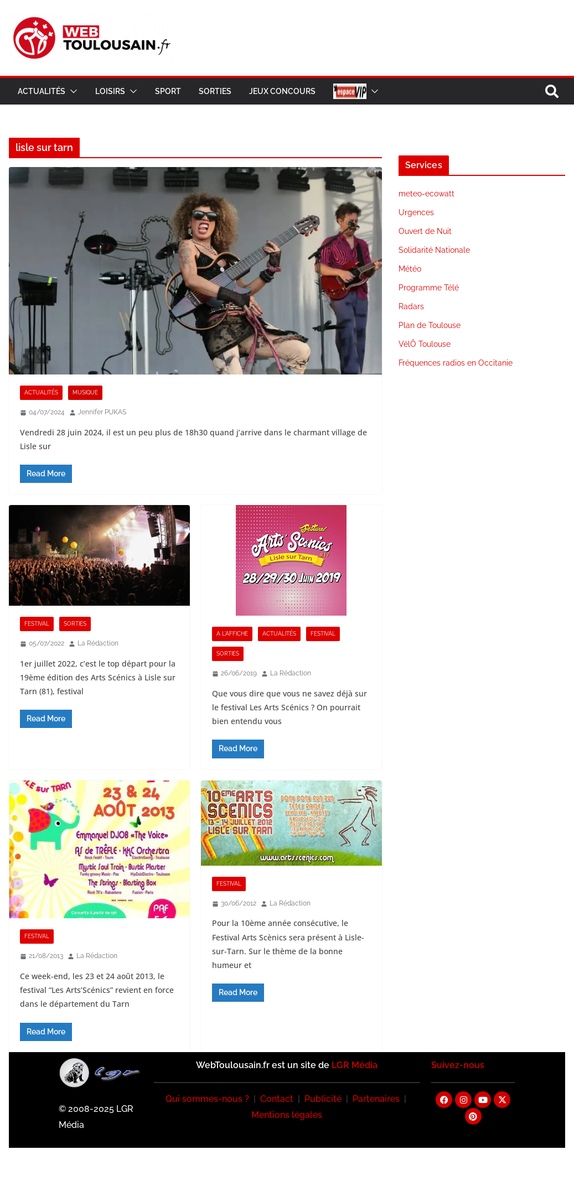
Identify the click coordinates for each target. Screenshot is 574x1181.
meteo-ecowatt (426, 193)
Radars (411, 306)
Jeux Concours (282, 91)
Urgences (416, 212)
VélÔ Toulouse (425, 344)
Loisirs (110, 91)
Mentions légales (286, 1115)
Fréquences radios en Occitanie (456, 362)
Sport (168, 91)
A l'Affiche (232, 634)
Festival (36, 624)
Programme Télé (429, 287)
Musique (85, 392)
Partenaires (376, 1099)
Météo (410, 268)
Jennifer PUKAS (102, 412)
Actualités (41, 91)
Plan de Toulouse (430, 325)
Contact (276, 1099)
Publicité (323, 1099)
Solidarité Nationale (434, 250)
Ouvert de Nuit (425, 231)
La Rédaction (97, 643)
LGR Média (355, 1065)
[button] (71, 91)
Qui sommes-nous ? (207, 1099)
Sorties (215, 91)
